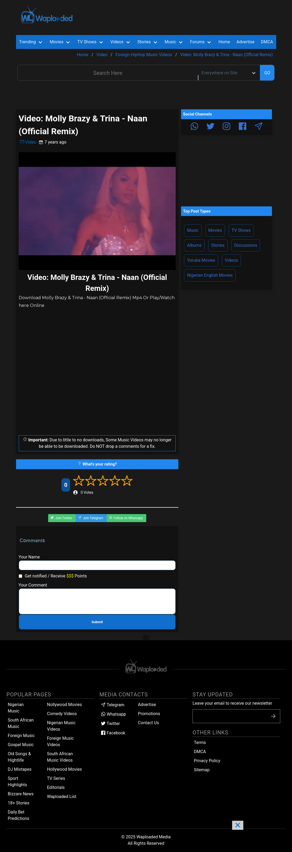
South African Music (21, 723)
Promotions (149, 713)
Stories (218, 245)
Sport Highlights (17, 781)
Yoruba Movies (201, 260)
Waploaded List (61, 796)
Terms (200, 742)
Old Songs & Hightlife (19, 757)
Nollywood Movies (64, 704)
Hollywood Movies (64, 769)
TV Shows (241, 230)
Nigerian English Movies (210, 275)
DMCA (267, 41)
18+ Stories (18, 802)
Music (192, 230)
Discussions (245, 245)
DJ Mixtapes (20, 769)
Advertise (147, 704)
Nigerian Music (16, 708)
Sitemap (202, 769)
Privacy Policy (207, 760)
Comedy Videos (62, 713)
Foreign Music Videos (60, 741)
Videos (231, 260)
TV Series (56, 778)
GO (267, 72)
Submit (97, 622)
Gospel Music (21, 744)
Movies (215, 230)
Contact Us (148, 722)
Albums (194, 245)
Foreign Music (21, 735)
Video (28, 142)
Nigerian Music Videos (61, 726)
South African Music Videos (60, 757)
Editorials (56, 787)
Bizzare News (20, 793)
